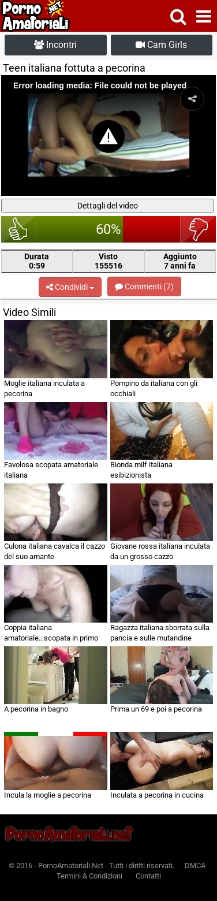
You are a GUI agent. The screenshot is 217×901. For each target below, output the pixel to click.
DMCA (195, 865)
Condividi (70, 287)
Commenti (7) (144, 286)
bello (18, 229)
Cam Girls (161, 44)
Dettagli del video (107, 205)
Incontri (55, 44)
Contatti (148, 876)
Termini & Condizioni (89, 876)
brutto (198, 229)
